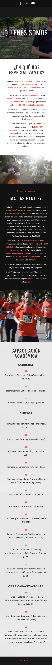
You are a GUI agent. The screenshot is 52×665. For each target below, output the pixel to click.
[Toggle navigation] (45, 11)
